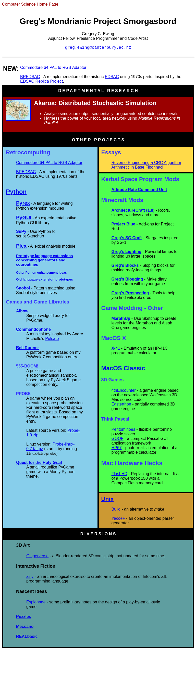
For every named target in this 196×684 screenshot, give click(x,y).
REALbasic (27, 636)
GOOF (118, 438)
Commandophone (33, 329)
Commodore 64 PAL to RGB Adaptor (53, 67)
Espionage (36, 602)
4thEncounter (124, 390)
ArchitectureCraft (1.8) (133, 210)
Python (16, 191)
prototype (63, 279)
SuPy (21, 231)
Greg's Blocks (125, 265)
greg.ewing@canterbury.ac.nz (98, 47)
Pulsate (52, 338)
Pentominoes (123, 429)
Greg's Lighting (127, 251)
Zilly (29, 576)
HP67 (117, 448)
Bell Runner (27, 348)
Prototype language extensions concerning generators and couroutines (44, 260)
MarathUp (121, 318)
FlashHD (119, 474)
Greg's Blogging (127, 279)
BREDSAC (30, 76)
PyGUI (23, 217)
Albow (22, 311)
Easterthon (121, 404)
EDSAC (112, 76)
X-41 (116, 348)
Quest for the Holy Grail (39, 462)
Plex (21, 246)
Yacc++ (118, 518)
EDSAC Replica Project (41, 81)
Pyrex (23, 203)
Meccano (24, 626)
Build (116, 509)
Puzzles (23, 616)
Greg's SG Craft (127, 238)
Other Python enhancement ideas (41, 272)
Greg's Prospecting (130, 293)
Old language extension (35, 279)
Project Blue (123, 224)
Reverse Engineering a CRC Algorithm (146, 162)
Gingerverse (37, 556)
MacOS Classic (123, 368)
